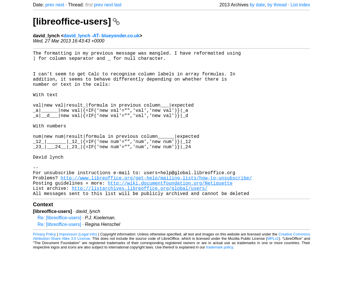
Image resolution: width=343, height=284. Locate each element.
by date (257, 4)
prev (49, 4)
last (118, 4)
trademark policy (219, 279)
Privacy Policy (44, 266)
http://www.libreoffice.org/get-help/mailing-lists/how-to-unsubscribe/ (156, 206)
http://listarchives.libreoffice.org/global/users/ (139, 219)
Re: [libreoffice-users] (59, 250)
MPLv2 (273, 271)
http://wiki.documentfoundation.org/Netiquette (170, 213)
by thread (277, 4)
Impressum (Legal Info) (78, 266)
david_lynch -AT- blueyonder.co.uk (101, 35)
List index (300, 4)
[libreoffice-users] (76, 21)
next (59, 4)
